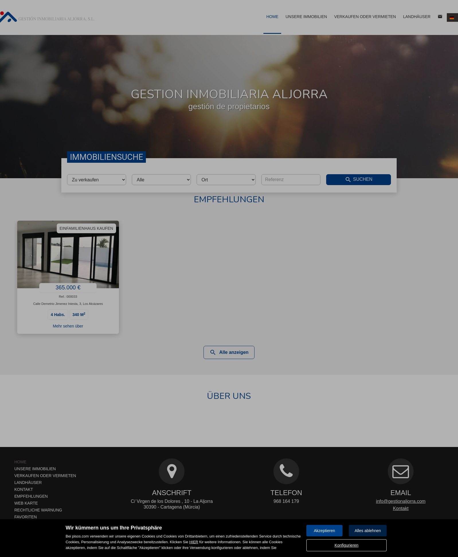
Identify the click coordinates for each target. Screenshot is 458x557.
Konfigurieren (346, 545)
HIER (193, 542)
